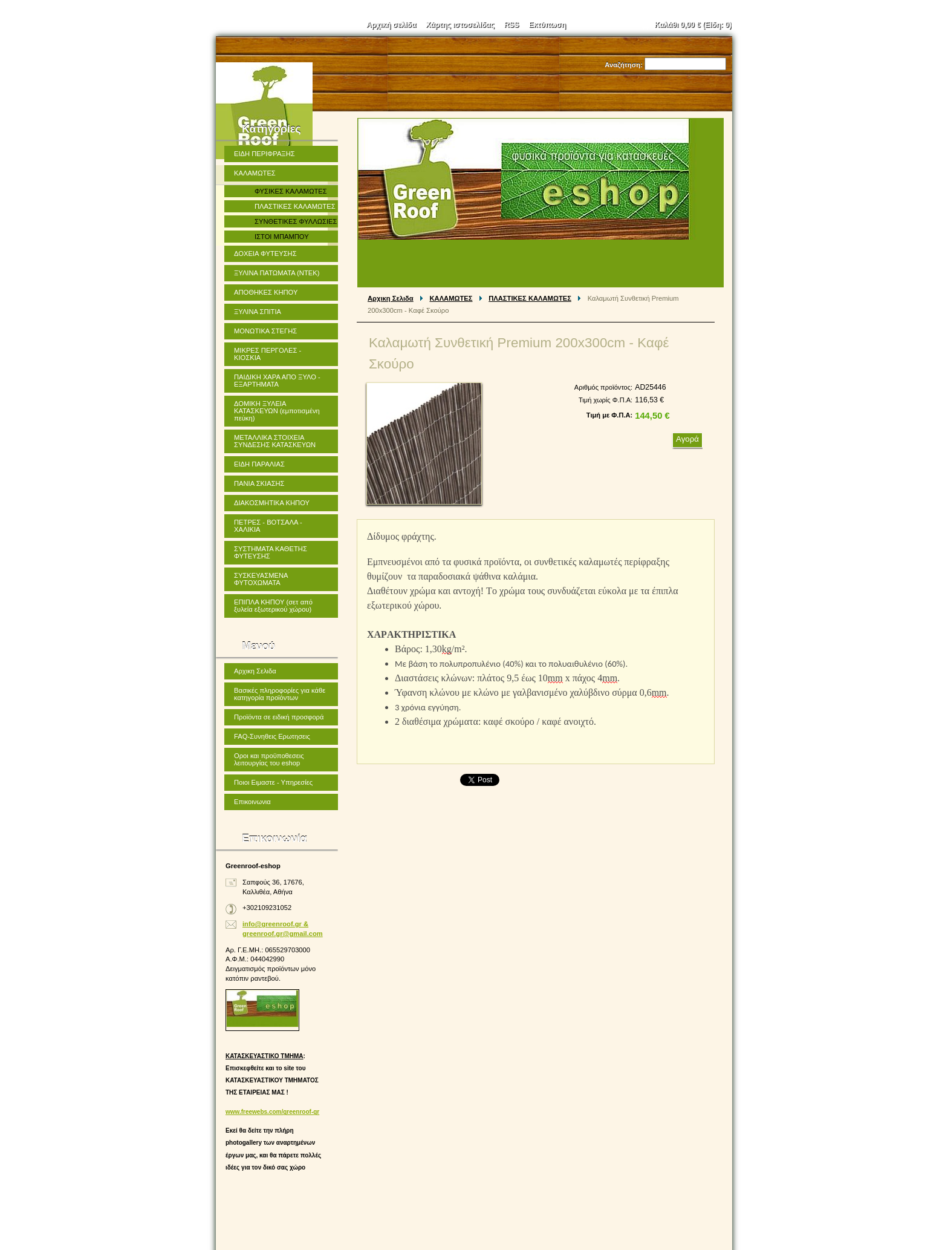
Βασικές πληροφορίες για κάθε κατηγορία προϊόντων (279, 694)
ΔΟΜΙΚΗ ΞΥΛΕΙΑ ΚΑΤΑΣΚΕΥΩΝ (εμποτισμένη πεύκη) (277, 411)
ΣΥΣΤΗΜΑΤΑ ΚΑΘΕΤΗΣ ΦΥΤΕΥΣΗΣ (270, 552)
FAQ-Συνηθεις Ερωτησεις (272, 736)
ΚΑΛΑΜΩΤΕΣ (451, 298)
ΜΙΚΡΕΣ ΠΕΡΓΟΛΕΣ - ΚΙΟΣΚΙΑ (267, 354)
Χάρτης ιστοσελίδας (460, 25)
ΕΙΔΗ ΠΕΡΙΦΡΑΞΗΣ (264, 153)
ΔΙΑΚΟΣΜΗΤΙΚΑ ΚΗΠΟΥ (272, 502)
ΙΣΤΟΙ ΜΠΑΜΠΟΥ (282, 236)
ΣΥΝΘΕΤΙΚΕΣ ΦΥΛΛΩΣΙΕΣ (296, 221)
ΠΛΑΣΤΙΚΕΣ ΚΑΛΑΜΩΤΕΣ (530, 298)
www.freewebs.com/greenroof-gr (272, 1111)
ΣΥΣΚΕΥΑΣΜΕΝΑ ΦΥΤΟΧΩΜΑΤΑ (261, 579)
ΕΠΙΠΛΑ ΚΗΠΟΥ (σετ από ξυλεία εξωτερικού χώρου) (273, 605)
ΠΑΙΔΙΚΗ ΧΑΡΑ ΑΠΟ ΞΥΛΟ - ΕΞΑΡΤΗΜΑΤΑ (277, 380)
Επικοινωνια (252, 801)
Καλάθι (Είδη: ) (693, 25)
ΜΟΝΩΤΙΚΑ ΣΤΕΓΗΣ (265, 331)
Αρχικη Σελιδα (391, 298)
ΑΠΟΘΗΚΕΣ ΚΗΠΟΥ (265, 292)
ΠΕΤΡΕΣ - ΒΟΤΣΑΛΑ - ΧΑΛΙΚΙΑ (268, 526)
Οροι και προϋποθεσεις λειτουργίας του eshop (269, 759)
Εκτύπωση (547, 25)
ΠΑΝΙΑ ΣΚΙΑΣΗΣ (259, 483)
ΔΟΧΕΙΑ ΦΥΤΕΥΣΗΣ (265, 253)
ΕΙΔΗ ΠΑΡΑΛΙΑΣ (259, 464)
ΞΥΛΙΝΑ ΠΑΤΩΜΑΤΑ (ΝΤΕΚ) (276, 273)
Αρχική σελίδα (391, 25)
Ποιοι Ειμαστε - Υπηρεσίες (273, 782)
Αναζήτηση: (624, 64)
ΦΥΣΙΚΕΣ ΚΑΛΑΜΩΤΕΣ (291, 191)
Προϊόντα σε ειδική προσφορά (278, 717)
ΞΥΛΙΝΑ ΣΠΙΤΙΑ (257, 311)
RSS (511, 25)
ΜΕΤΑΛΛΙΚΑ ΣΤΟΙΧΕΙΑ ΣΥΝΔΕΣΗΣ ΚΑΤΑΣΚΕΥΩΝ (275, 441)
